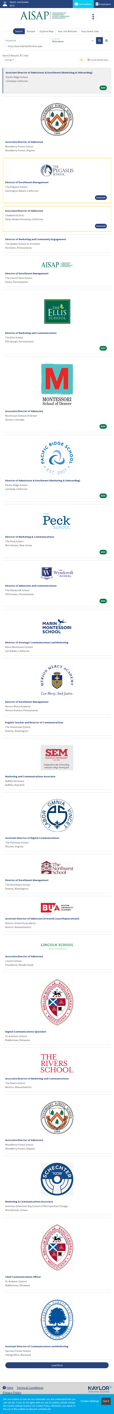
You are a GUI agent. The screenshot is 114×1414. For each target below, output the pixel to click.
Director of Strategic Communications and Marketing (36, 642)
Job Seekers (83, 4)
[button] (106, 40)
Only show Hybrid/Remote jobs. (25, 46)
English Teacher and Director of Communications (34, 722)
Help (8, 1388)
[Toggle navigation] (93, 17)
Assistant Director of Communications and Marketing (36, 1346)
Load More (57, 1365)
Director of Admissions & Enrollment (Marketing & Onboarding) (42, 480)
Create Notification (98, 59)
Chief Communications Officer (23, 1276)
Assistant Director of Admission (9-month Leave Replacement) (42, 918)
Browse (31, 31)
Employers (103, 4)
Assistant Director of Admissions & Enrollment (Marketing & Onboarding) (49, 72)
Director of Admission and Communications (31, 585)
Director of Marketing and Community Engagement (35, 239)
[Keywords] (27, 40)
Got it (106, 1401)
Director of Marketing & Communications (29, 536)
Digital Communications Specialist (25, 1031)
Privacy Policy (12, 1392)
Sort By (8, 59)
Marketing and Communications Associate (30, 776)
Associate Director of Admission (24, 141)
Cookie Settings (90, 1401)
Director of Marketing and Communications (31, 333)
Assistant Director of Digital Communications (32, 838)
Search (19, 31)
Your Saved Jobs (90, 31)
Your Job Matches (67, 31)
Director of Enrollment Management (27, 182)
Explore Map (46, 31)
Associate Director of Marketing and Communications (37, 1078)
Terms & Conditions (30, 1388)
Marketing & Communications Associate (29, 1201)
